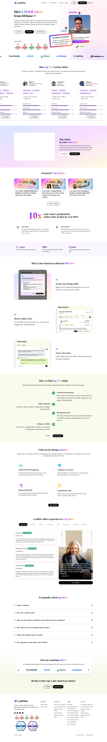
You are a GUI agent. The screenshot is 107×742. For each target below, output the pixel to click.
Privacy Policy (44, 706)
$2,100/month (19, 551)
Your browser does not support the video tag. (34, 147)
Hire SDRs (69, 704)
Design (41, 524)
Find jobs (48, 435)
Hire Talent (82, 2)
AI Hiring (61, 2)
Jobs (74, 2)
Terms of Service (44, 704)
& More (84, 524)
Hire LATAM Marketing (72, 710)
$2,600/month (19, 568)
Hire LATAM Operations (73, 713)
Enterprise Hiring (58, 713)
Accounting (66, 524)
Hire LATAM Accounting (73, 715)
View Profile (10, 117)
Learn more (19, 31)
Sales (58, 524)
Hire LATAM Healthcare (73, 717)
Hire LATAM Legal (71, 722)
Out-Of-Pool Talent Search (60, 706)
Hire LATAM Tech (71, 724)
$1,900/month (19, 535)
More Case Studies (53, 203)
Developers (32, 524)
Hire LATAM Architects (72, 719)
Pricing (66, 2)
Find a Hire (45, 2)
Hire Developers (41, 31)
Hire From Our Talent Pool (60, 704)
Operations (76, 524)
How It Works (53, 2)
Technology (50, 524)
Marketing (23, 524)
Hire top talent (74, 153)
